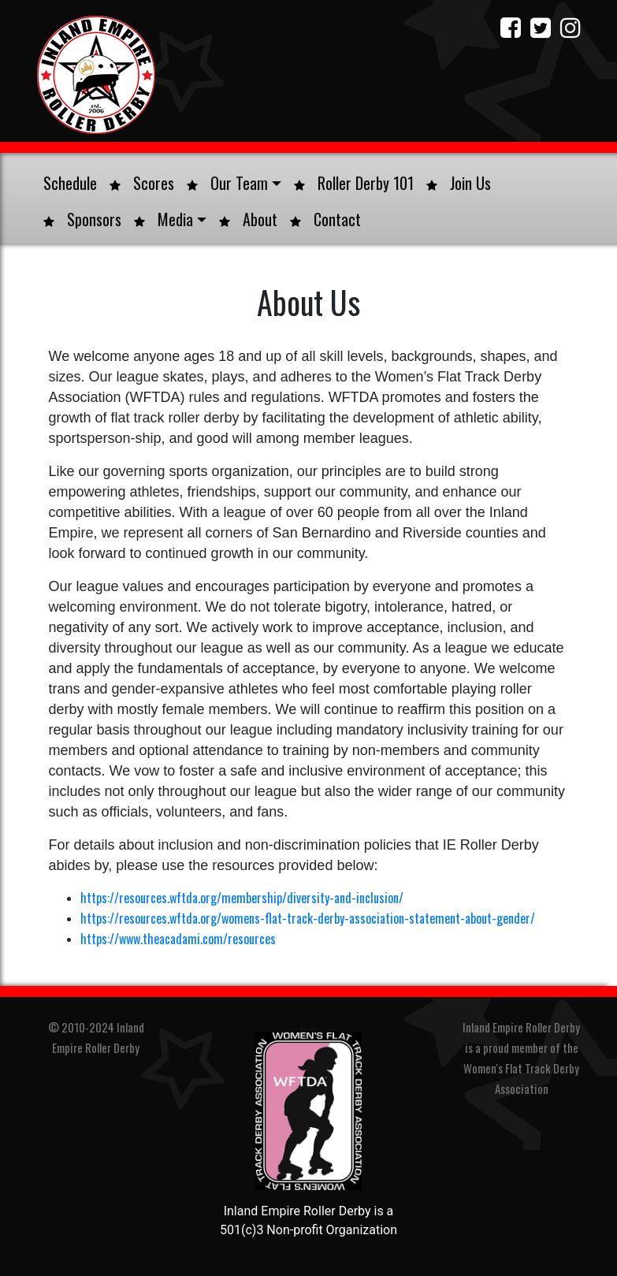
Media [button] (170, 219)
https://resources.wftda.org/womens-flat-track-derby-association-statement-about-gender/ (307, 918)
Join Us (458, 183)
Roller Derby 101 (354, 183)
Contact (325, 219)
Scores (142, 183)
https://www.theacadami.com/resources (178, 938)
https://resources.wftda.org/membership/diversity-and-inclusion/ (241, 897)
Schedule (70, 183)
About (248, 219)
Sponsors (82, 219)
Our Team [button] (234, 183)
